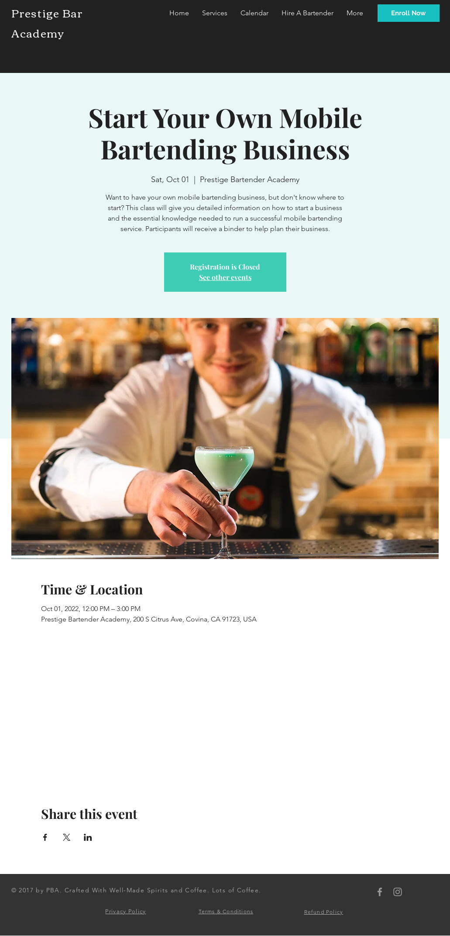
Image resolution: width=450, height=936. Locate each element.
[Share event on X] (66, 837)
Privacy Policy (125, 911)
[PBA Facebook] (379, 892)
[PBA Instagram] (397, 892)
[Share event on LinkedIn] (88, 837)
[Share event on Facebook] (45, 837)
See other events (225, 277)
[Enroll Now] (409, 13)
